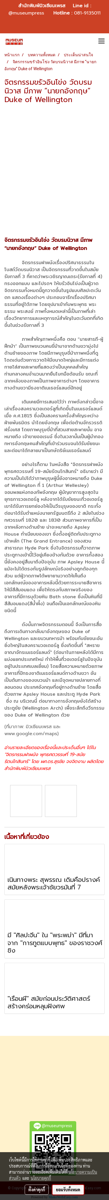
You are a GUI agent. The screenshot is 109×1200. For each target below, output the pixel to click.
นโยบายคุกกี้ (41, 1178)
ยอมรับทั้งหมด (68, 1189)
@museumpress (26, 13)
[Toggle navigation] (101, 41)
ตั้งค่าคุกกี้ (36, 1189)
